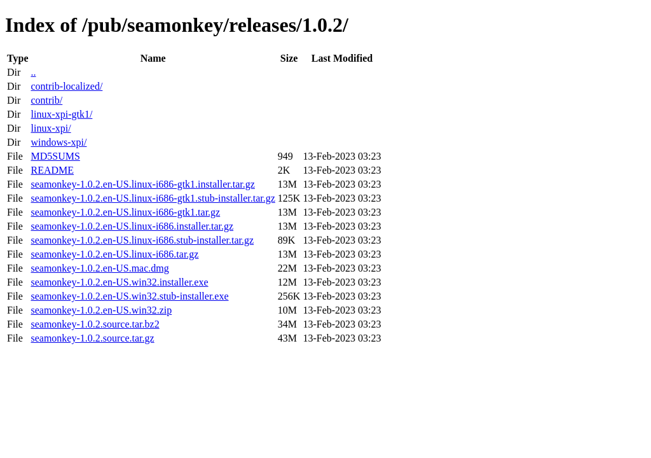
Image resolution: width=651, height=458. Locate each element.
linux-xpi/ (51, 128)
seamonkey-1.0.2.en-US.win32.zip (101, 310)
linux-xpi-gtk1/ (61, 114)
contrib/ (46, 100)
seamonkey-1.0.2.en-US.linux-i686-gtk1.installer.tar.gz (142, 184)
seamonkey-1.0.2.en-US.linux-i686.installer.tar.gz (132, 226)
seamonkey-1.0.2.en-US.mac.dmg (99, 268)
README (52, 170)
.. (33, 72)
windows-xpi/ (58, 142)
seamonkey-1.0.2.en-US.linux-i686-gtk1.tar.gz (125, 212)
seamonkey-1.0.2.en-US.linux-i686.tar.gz (114, 254)
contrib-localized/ (66, 86)
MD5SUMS (55, 156)
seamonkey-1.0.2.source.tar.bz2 (95, 324)
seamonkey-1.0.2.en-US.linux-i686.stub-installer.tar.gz (142, 240)
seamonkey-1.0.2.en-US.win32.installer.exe (119, 282)
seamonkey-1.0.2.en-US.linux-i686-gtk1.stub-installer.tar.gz (153, 198)
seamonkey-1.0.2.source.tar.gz (92, 338)
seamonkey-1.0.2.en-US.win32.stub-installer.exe (129, 296)
